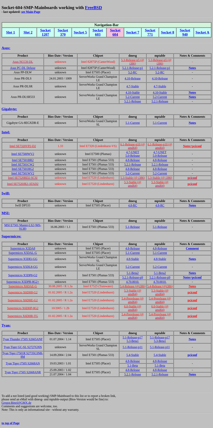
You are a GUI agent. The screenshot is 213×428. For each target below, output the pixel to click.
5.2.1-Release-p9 (132, 277)
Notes (192, 68)
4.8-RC (132, 205)
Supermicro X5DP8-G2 (22, 275)
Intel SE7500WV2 (22, 154)
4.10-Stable (132, 92)
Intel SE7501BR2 (23, 160)
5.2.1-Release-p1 (132, 68)
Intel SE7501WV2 (22, 173)
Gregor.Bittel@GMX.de (16, 402)
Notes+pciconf (192, 277)
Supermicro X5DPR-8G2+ (22, 281)
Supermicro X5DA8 (22, 248)
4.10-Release (133, 78)
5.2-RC (132, 72)
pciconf (192, 355)
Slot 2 (28, 32)
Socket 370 (63, 32)
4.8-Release (132, 160)
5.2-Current (132, 97)
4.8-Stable (132, 259)
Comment (192, 248)
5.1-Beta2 (133, 273)
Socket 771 (150, 32)
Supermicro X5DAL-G (23, 252)
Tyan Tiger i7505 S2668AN (23, 363)
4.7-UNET (132, 152)
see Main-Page (30, 11)
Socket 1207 (45, 32)
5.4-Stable (132, 355)
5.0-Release (132, 155)
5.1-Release (132, 226)
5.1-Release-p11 (133, 347)
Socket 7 (132, 32)
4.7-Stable (132, 86)
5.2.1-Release (132, 101)
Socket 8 (167, 32)
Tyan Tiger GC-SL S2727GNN (23, 347)
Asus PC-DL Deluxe (23, 68)
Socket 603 (97, 32)
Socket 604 (115, 32)
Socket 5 (80, 32)
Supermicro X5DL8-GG (23, 266)
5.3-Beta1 (133, 341)
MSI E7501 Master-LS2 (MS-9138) (22, 227)
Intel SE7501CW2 (23, 164)
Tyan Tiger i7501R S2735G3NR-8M (22, 355)
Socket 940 (185, 32)
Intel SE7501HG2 (23, 169)
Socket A (202, 32)
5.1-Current (132, 122)
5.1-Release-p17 (133, 337)
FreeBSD (93, 7)
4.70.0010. (132, 281)
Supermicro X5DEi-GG (22, 259)
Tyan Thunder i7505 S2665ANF (23, 339)
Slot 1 (10, 32)
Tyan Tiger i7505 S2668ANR (23, 372)
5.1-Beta (132, 365)
